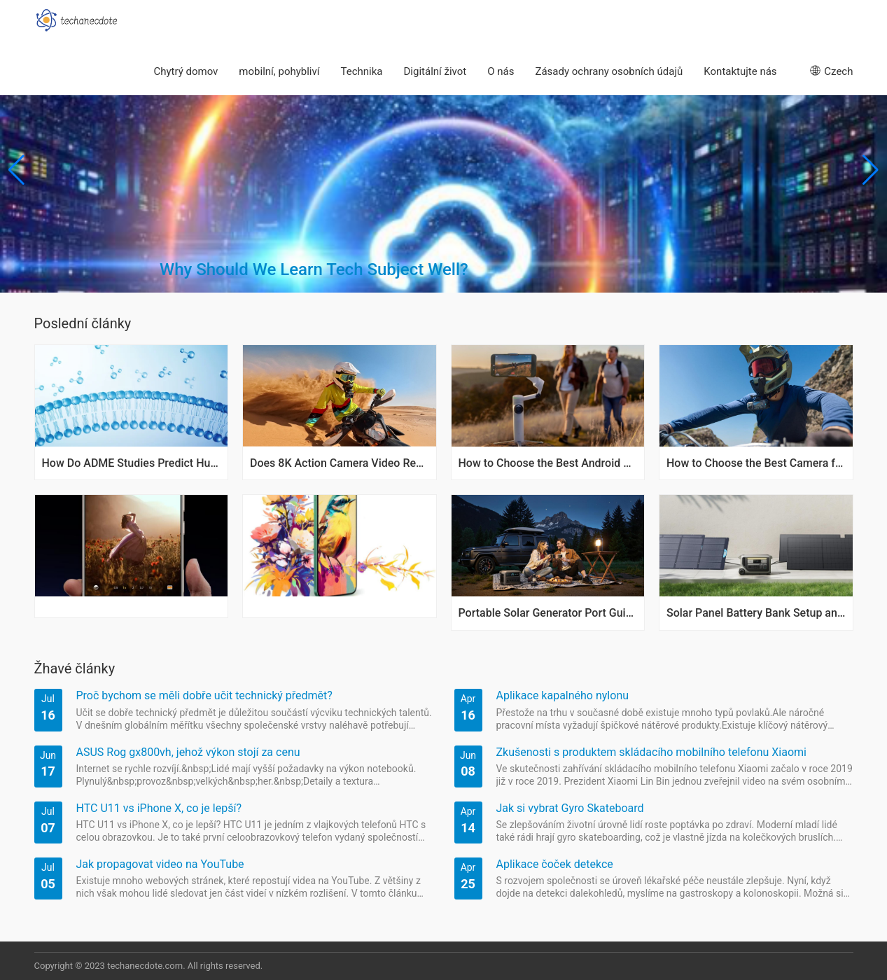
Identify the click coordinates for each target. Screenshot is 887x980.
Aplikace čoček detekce (554, 864)
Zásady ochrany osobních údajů (609, 71)
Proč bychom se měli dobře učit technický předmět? (204, 695)
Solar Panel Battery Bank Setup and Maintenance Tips (756, 613)
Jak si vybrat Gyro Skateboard (570, 808)
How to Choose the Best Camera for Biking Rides (756, 463)
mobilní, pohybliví (279, 71)
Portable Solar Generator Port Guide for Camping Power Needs (548, 613)
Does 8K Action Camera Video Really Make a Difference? (339, 463)
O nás (500, 71)
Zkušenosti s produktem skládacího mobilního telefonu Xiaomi (651, 752)
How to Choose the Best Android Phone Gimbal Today (548, 463)
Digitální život (435, 71)
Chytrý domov (185, 71)
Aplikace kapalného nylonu (562, 695)
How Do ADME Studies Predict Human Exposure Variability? (131, 463)
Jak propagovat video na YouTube (160, 864)
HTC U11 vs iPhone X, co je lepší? (159, 808)
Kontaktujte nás (740, 71)
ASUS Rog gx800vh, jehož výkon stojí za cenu (188, 752)
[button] (870, 170)
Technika (362, 71)
